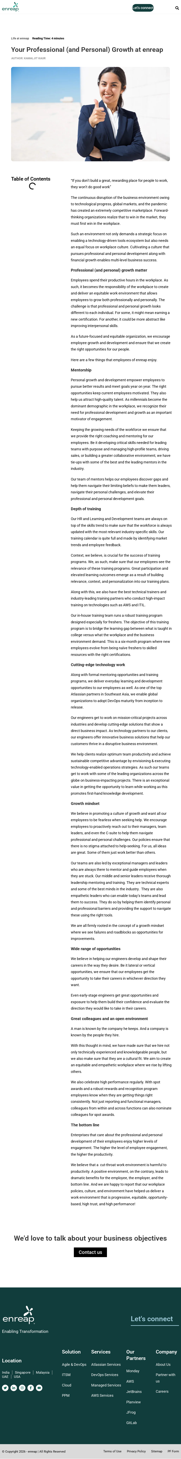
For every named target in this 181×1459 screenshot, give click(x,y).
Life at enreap (20, 38)
